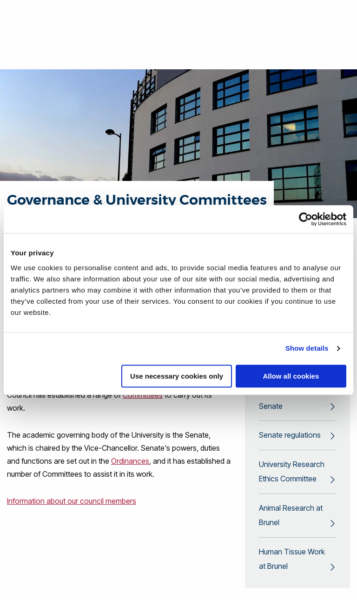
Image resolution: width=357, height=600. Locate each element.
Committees (143, 395)
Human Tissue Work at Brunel (292, 562)
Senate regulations (290, 436)
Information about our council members (71, 501)
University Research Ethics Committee (291, 473)
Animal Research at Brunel (291, 518)
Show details (307, 348)
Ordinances (130, 461)
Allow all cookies (291, 376)
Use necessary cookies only (176, 376)
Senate (271, 407)
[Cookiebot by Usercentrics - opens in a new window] (305, 219)
